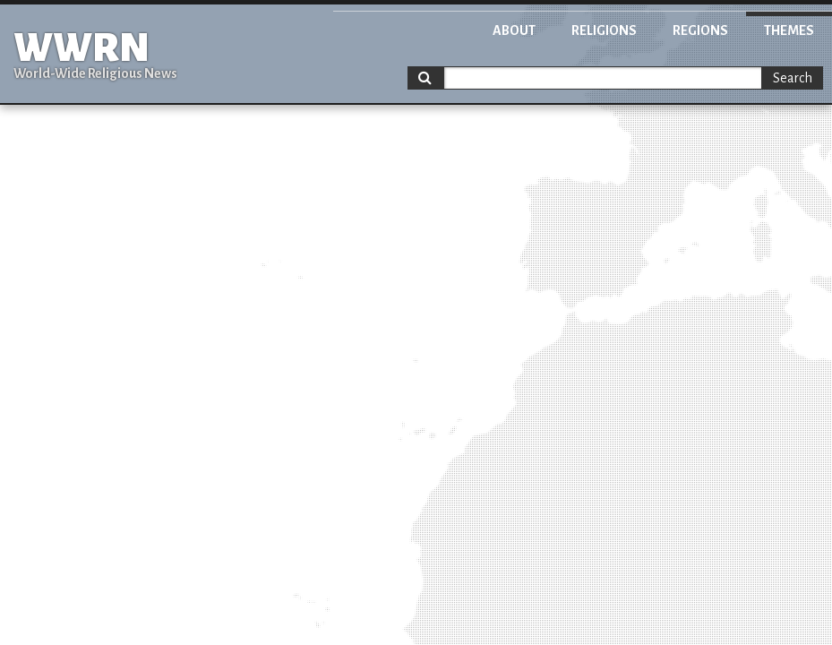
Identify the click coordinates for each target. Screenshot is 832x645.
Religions (604, 30)
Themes (789, 30)
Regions (700, 30)
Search (792, 78)
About (514, 30)
